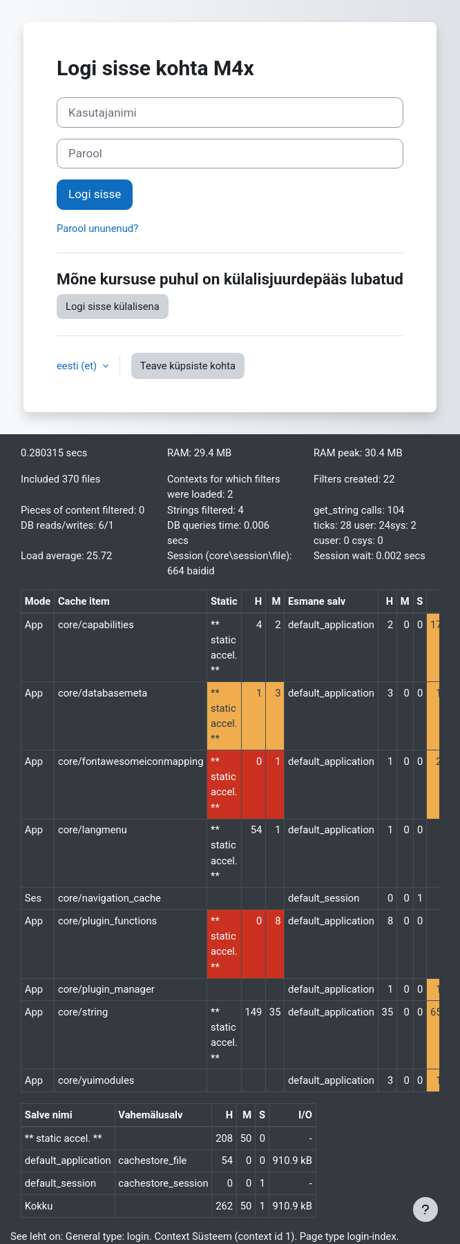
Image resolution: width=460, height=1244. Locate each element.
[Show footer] (425, 1209)
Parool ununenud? (97, 228)
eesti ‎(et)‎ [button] (78, 366)
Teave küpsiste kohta (188, 366)
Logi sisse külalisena (113, 306)
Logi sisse (94, 194)
